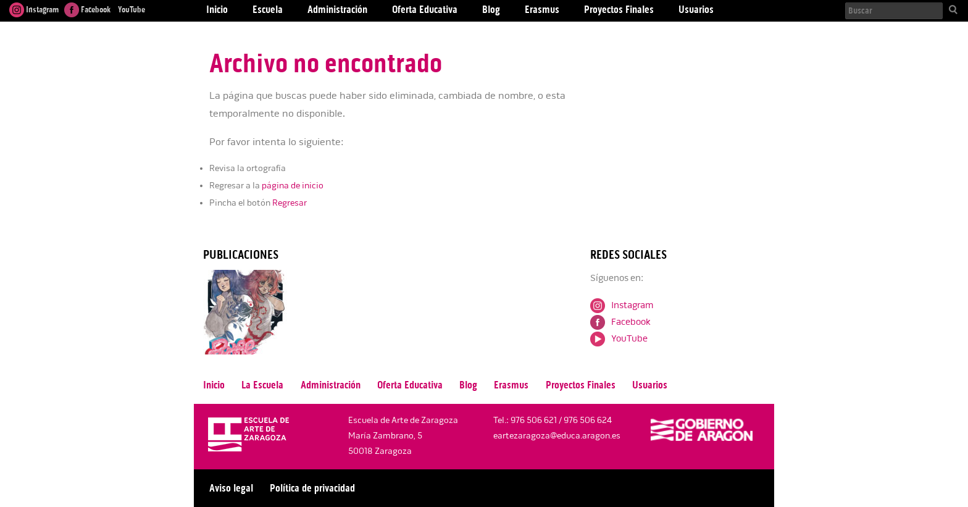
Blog (468, 385)
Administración (331, 385)
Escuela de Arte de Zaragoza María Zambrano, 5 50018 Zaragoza (403, 435)
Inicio (214, 385)
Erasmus (511, 385)
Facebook (87, 9)
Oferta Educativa (410, 385)
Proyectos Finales (580, 385)
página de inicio (292, 185)
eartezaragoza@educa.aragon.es (556, 435)
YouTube (130, 9)
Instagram (34, 9)
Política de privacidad (312, 488)
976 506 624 (588, 420)
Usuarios (649, 385)
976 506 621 (534, 420)
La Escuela (262, 385)
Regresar (289, 203)
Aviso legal (231, 488)
